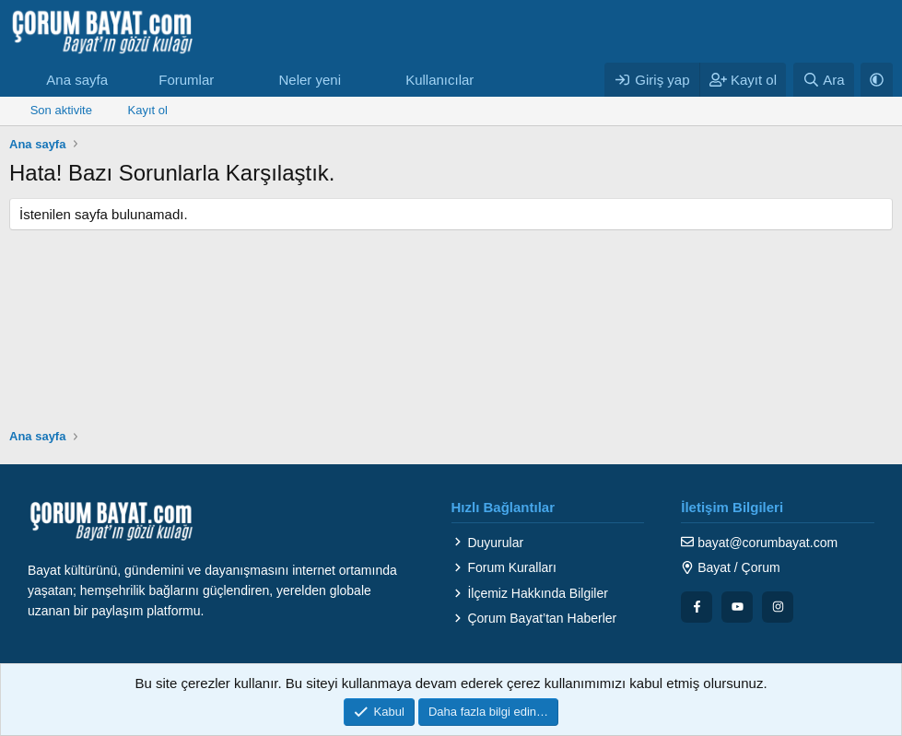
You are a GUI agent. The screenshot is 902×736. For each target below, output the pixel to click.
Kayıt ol (148, 110)
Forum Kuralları (503, 567)
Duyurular (487, 542)
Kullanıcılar (439, 80)
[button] (228, 80)
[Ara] (823, 80)
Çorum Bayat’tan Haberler (534, 618)
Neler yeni (309, 80)
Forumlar (186, 80)
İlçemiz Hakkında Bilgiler (529, 593)
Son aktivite (61, 110)
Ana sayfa (77, 80)
